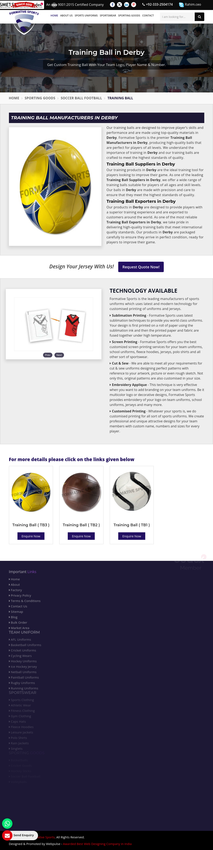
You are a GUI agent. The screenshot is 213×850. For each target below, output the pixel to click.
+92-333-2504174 (157, 4)
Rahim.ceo (190, 4)
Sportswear (108, 15)
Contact (148, 15)
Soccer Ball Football (81, 98)
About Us (66, 15)
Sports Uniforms (86, 15)
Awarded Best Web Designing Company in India (97, 844)
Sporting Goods (129, 15)
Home (54, 15)
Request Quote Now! (141, 266)
